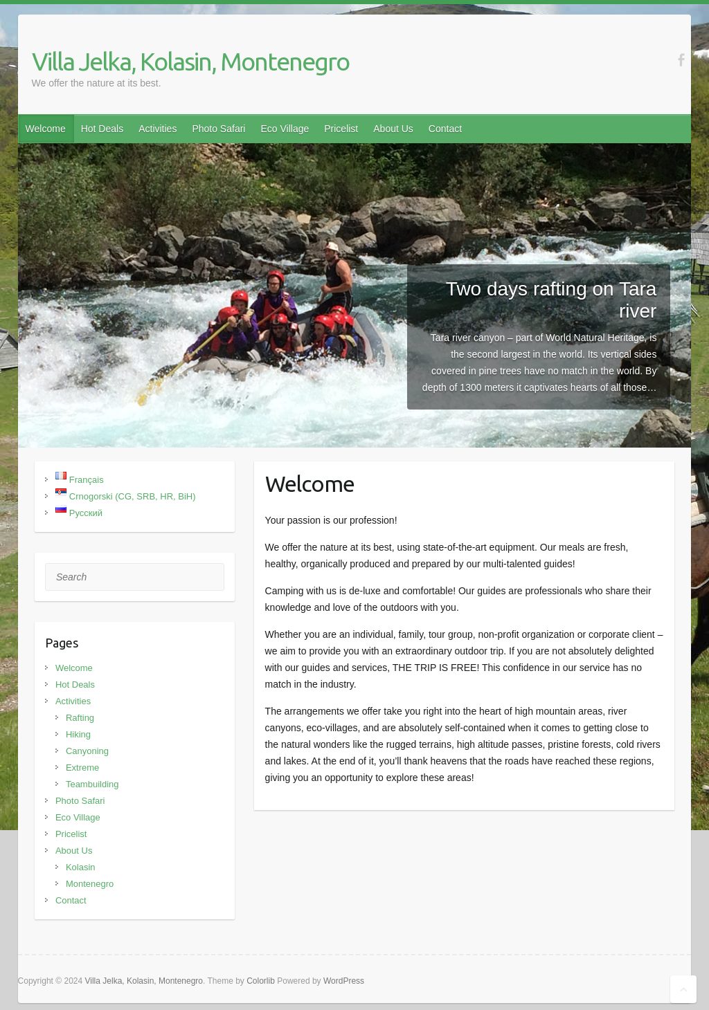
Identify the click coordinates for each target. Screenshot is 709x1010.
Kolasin (81, 867)
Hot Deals (102, 128)
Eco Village (284, 128)
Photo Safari (218, 128)
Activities (157, 128)
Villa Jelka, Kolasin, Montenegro (190, 61)
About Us (393, 128)
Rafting (80, 718)
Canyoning (87, 751)
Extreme (82, 767)
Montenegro (90, 884)
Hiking (78, 734)
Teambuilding (92, 784)
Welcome (46, 128)
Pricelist (341, 128)
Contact (445, 128)
